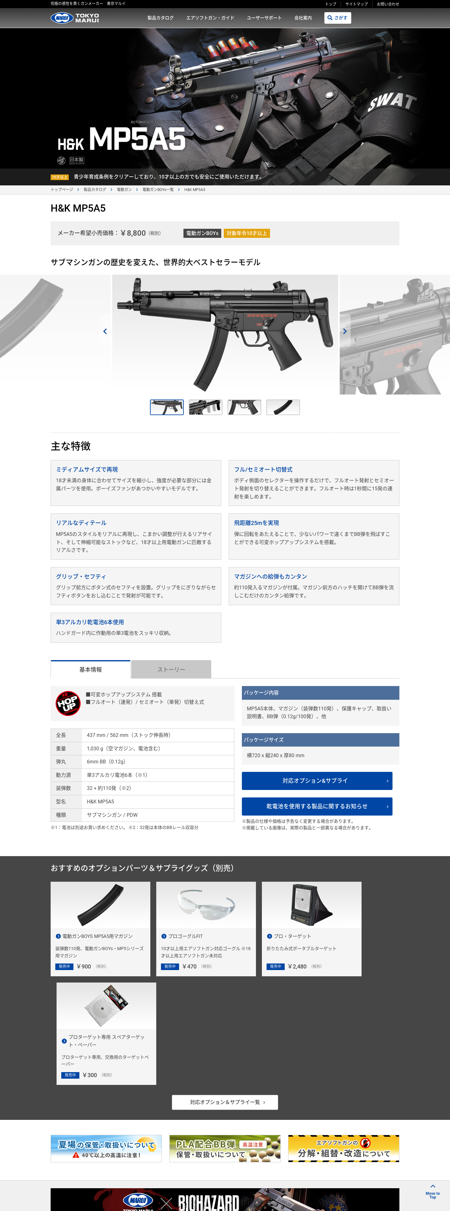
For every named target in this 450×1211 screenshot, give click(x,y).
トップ (330, 4)
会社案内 (303, 17)
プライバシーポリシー (300, 1179)
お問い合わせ (388, 4)
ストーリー (171, 669)
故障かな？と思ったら (280, 1155)
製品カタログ (161, 17)
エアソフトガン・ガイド (210, 17)
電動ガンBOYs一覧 (158, 190)
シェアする (357, 1199)
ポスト (388, 1199)
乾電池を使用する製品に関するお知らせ (320, 806)
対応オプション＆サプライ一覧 (225, 996)
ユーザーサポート (264, 17)
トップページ (62, 190)
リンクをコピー (310, 1199)
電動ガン (124, 190)
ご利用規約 (261, 1179)
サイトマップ (356, 4)
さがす (341, 17)
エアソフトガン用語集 (360, 1155)
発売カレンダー (273, 1134)
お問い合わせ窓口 (356, 1134)
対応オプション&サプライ (318, 781)
